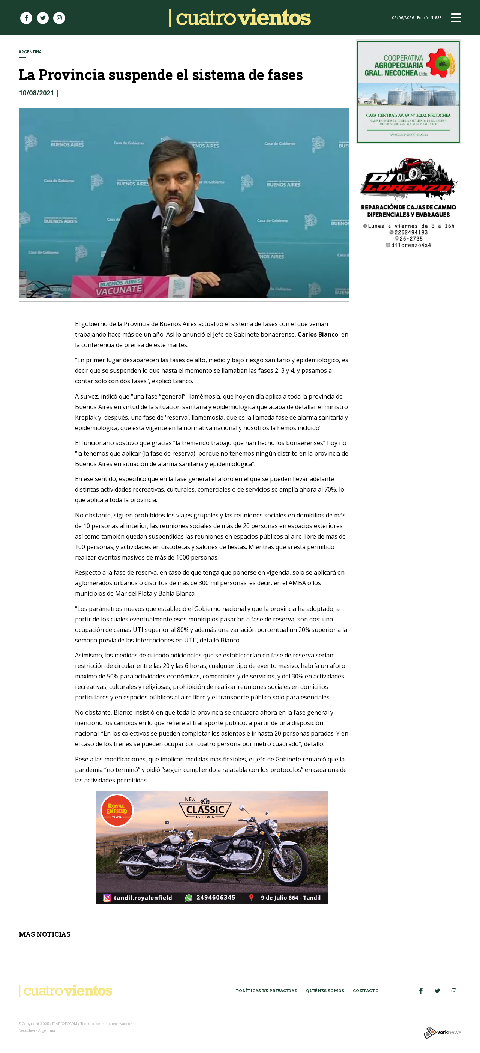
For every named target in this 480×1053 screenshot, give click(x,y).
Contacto (366, 990)
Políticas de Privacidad (267, 990)
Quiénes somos (325, 990)
